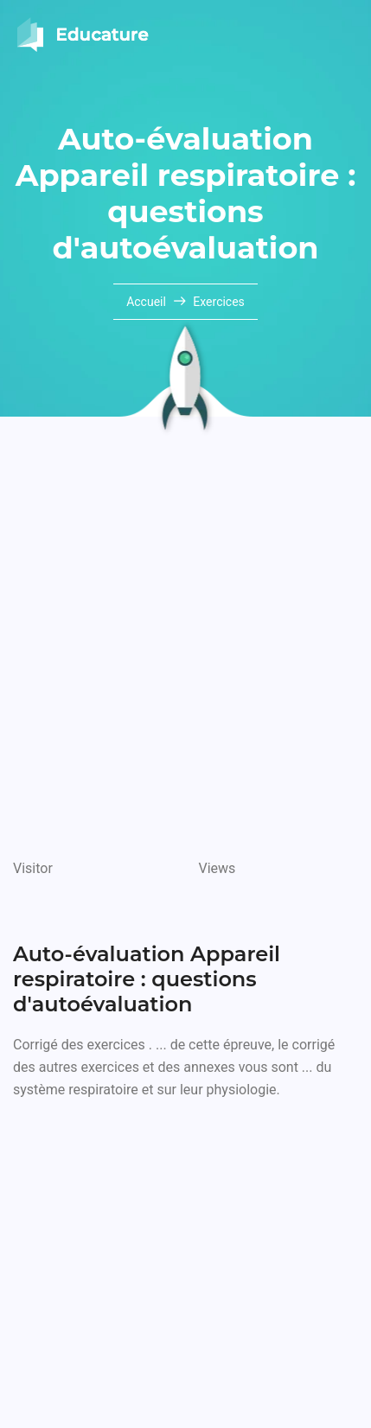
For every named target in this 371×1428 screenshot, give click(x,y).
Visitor (33, 868)
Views (217, 868)
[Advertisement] (185, 645)
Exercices (219, 302)
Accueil (147, 302)
